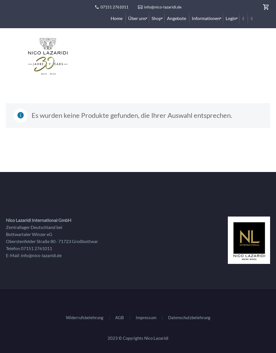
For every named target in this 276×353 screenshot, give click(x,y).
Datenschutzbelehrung (189, 318)
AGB (119, 318)
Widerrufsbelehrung (84, 318)
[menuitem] (116, 18)
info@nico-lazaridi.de (162, 7)
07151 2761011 (114, 7)
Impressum (146, 318)
